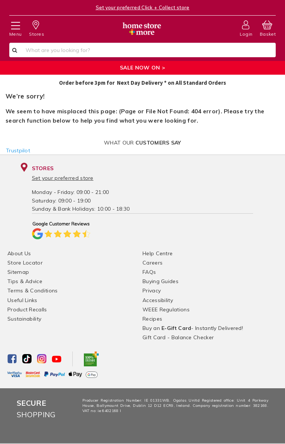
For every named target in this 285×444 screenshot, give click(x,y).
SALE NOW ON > (142, 67)
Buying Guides (160, 281)
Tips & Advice (24, 281)
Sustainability (24, 318)
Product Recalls (27, 309)
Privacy (151, 290)
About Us (19, 253)
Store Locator (25, 262)
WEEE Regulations (166, 309)
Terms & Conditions (32, 290)
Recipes (152, 318)
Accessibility (157, 300)
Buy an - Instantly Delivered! (192, 328)
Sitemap (18, 272)
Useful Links (22, 300)
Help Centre (157, 253)
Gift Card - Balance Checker (178, 337)
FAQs (149, 272)
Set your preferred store (63, 178)
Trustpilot (18, 150)
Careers (152, 262)
